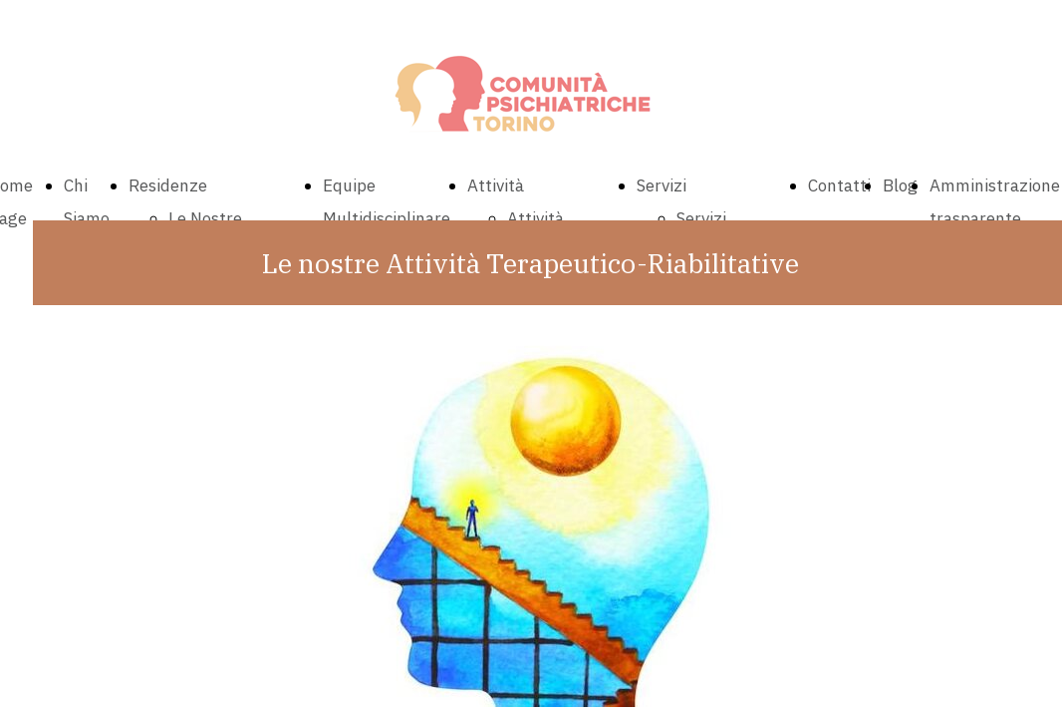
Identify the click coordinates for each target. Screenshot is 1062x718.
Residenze (168, 185)
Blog (900, 185)
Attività (495, 185)
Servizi (661, 185)
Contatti (839, 185)
